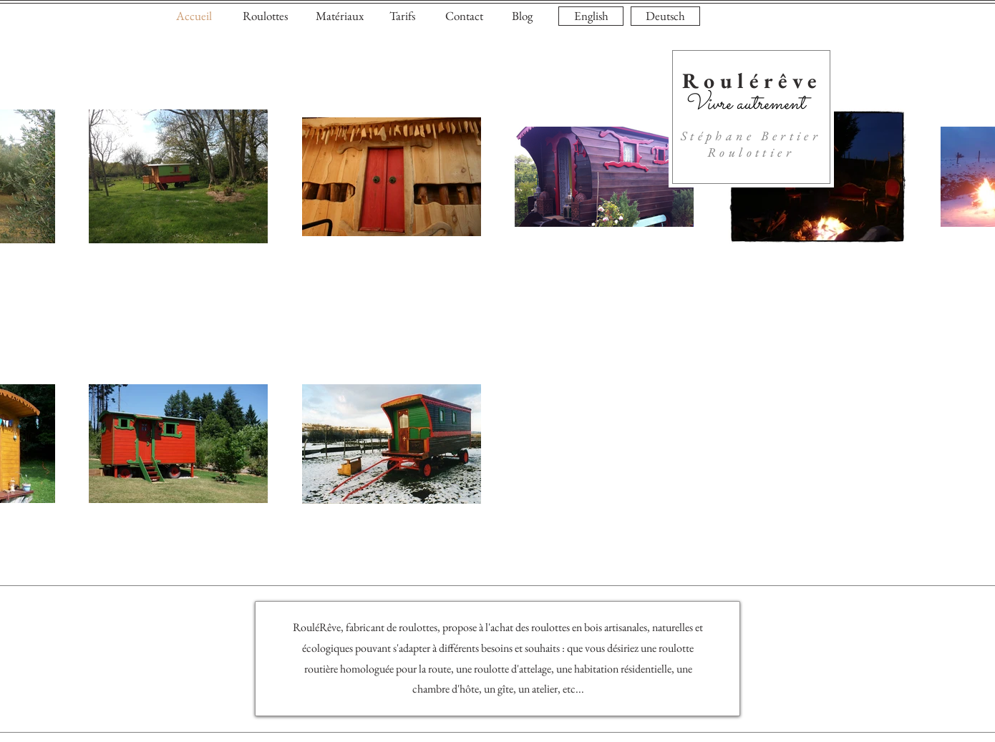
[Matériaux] (339, 16)
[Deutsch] (665, 16)
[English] (590, 16)
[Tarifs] (402, 16)
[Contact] (464, 16)
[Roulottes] (265, 16)
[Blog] (522, 16)
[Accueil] (193, 16)
